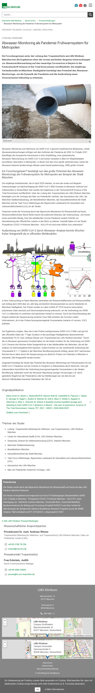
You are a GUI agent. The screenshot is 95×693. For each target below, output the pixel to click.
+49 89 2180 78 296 (17, 544)
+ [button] (5, 620)
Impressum (47, 663)
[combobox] (47, 14)
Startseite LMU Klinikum (12, 21)
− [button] (5, 624)
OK (37, 690)
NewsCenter (30, 21)
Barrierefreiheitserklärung (47, 669)
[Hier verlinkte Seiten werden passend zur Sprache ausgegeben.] (85, 5)
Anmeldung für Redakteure (48, 673)
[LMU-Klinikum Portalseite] (11, 6)
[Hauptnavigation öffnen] (90, 5)
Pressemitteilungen (47, 21)
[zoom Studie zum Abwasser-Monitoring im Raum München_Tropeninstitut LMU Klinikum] (46, 267)
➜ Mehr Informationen (54, 689)
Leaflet (67, 636)
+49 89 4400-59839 (17, 570)
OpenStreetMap (78, 636)
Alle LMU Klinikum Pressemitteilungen (20, 521)
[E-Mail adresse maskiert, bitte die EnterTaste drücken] (17, 549)
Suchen (91, 14)
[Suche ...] (45, 14)
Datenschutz (47, 666)
